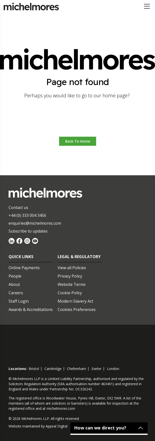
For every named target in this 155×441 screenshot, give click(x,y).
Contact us (18, 207)
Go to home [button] (77, 122)
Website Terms (72, 284)
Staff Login (19, 301)
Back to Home (77, 141)
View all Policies (72, 267)
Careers (16, 292)
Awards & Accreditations (31, 309)
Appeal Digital (56, 426)
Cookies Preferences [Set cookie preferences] (77, 309)
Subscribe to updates (28, 231)
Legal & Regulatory (79, 256)
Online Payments (24, 267)
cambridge (53, 368)
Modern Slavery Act (75, 301)
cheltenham (76, 368)
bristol (34, 368)
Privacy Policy (70, 276)
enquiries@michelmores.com (35, 223)
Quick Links (21, 256)
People (15, 276)
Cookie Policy (70, 292)
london (113, 368)
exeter (96, 368)
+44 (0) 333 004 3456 (27, 215)
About (14, 284)
